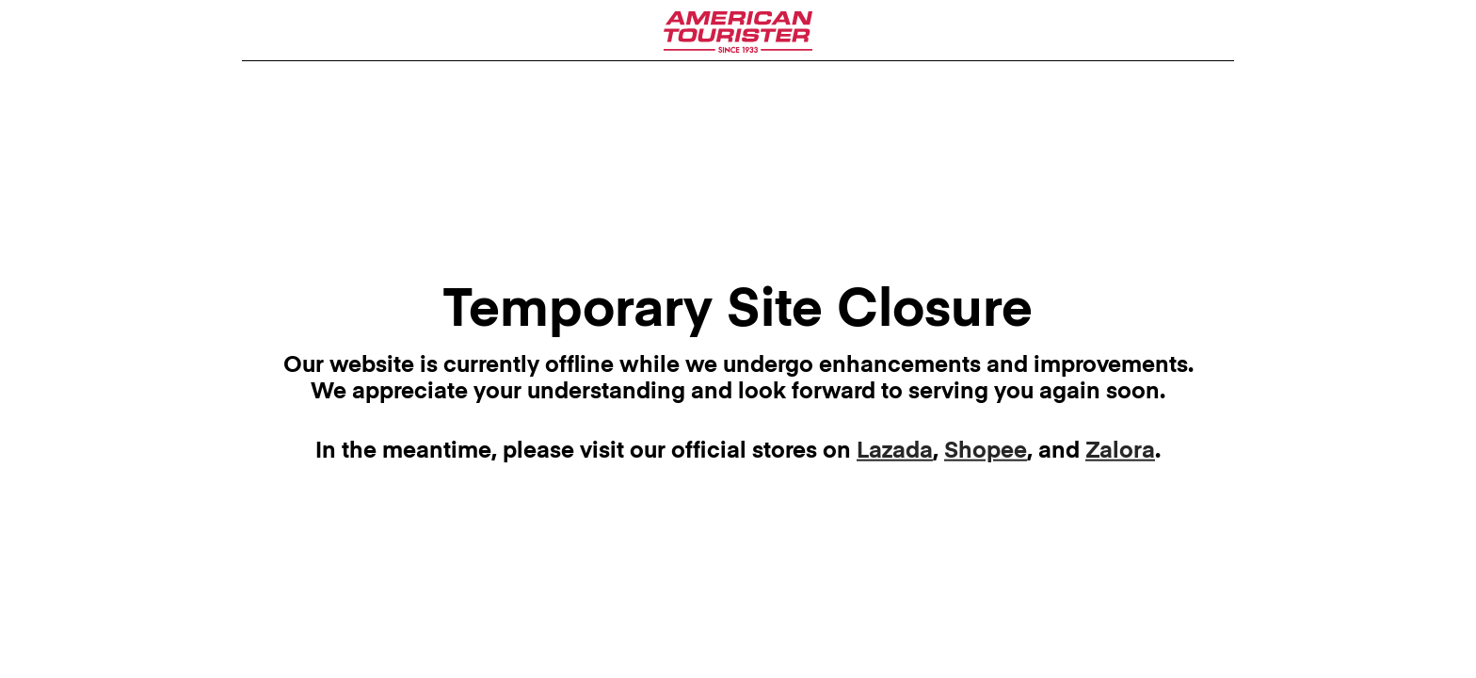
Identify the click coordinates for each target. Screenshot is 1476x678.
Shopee (985, 450)
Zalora (1120, 450)
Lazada (895, 450)
